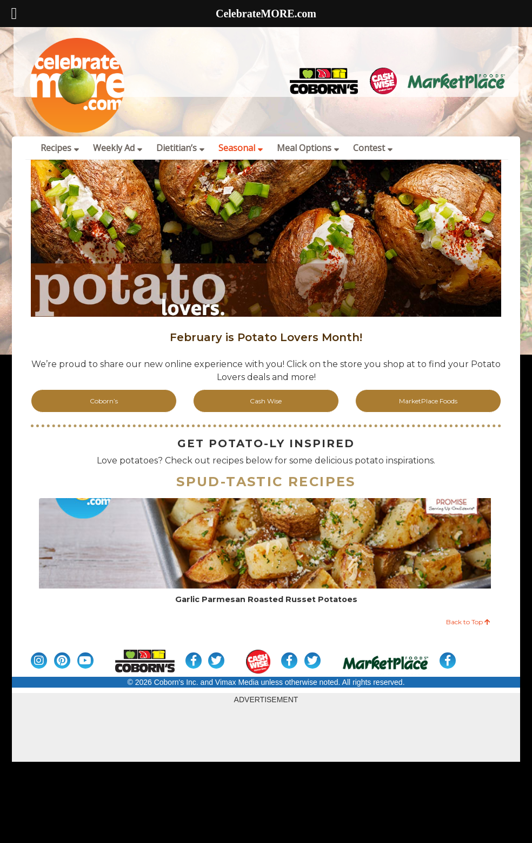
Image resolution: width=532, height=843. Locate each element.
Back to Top (468, 622)
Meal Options (308, 148)
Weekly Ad (117, 148)
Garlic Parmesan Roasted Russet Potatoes (266, 599)
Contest (373, 148)
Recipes (60, 148)
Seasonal (240, 148)
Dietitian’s (180, 148)
